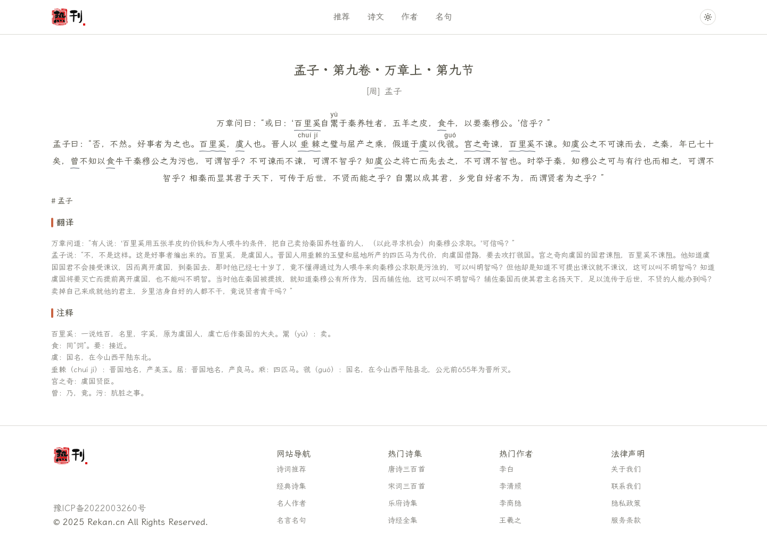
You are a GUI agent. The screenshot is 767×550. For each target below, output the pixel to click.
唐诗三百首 (406, 469)
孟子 (393, 91)
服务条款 (626, 520)
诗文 (375, 17)
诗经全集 (403, 520)
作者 (409, 17)
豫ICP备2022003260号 (99, 508)
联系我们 (626, 486)
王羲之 (510, 520)
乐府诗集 (403, 503)
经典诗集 (291, 486)
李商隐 (510, 503)
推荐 (341, 17)
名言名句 (291, 520)
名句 (443, 17)
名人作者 (291, 503)
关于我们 (626, 469)
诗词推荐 (291, 469)
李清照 (510, 486)
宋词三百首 (406, 486)
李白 (506, 469)
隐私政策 (626, 503)
